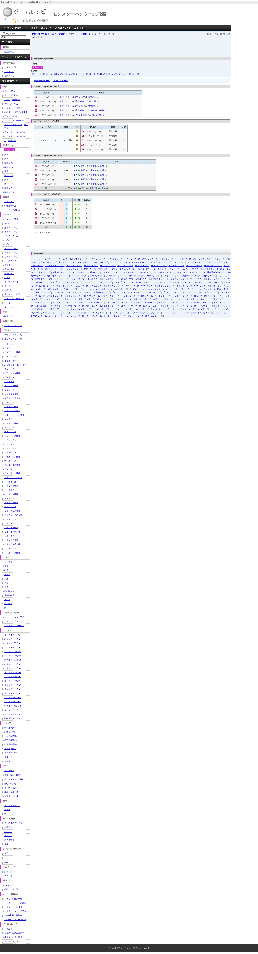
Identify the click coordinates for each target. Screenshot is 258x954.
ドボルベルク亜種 (12, 457)
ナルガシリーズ (81, 286)
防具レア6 (90, 74)
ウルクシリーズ (179, 262)
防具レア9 (123, 74)
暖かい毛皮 (80, 97)
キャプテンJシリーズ (125, 269)
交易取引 (8, 831)
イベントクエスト (12, 710)
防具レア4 (69, 74)
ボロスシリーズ (207, 299)
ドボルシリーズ (179, 282)
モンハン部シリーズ (44, 306)
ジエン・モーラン (12, 411)
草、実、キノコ (11, 282)
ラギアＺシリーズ (43, 309)
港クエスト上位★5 (12, 693)
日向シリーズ (209, 289)
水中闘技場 (9, 595)
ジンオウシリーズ (96, 276)
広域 (102, 166)
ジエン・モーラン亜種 (14, 415)
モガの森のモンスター (14, 823)
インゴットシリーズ (118, 262)
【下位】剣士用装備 (13, 899)
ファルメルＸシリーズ (82, 292)
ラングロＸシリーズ (99, 309)
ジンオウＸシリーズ (115, 276)
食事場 (7, 810)
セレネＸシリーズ (94, 279)
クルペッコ (9, 402)
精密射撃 (93, 166)
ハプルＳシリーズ (101, 289)
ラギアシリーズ (171, 306)
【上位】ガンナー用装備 (15, 911)
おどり (7, 858)
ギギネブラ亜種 (11, 394)
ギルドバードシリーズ (146, 269)
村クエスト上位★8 (12, 668)
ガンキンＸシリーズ (54, 269)
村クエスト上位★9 (12, 672)
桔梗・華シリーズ (106, 269)
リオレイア (9, 523)
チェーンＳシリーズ (216, 279)
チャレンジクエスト (13, 714)
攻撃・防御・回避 (12, 775)
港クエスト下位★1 (12, 677)
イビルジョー (10, 361)
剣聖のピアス (58, 272)
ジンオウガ (9, 419)
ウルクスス (9, 377)
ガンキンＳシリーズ (213, 266)
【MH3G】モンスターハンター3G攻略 (48, 34)
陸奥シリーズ (151, 302)
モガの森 (8, 562)
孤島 (6, 566)
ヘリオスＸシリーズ (122, 299)
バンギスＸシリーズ (155, 289)
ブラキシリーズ (169, 292)
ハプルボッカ (10, 482)
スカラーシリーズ (153, 276)
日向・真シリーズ (43, 292)
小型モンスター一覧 (13, 339)
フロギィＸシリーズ (111, 296)
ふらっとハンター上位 (14, 621)
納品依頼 (8, 827)
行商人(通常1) (10, 736)
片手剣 (7, 99)
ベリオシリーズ (215, 296)
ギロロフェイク (212, 269)
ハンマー (8, 108)
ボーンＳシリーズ (190, 299)
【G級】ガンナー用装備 (15, 919)
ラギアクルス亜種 (12, 511)
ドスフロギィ (10, 448)
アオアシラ (9, 344)
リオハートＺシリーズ (180, 309)
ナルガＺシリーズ (115, 286)
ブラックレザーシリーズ (207, 292)
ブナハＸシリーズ (153, 292)
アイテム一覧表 (11, 219)
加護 (75, 166)
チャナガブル (10, 427)
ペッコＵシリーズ (163, 296)
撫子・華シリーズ (64, 286)
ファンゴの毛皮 (82, 115)
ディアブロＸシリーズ (102, 282)
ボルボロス (9, 498)
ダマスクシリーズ (160, 279)
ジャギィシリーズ (109, 272)
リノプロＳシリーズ (219, 309)
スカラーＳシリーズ (172, 276)
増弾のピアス (127, 279)
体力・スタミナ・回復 (14, 779)
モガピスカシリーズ (203, 302)
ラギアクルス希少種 (13, 515)
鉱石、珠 (8, 290)
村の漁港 (8, 835)
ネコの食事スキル (12, 805)
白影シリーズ (70, 289)
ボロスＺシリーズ (78, 302)
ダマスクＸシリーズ (179, 279)
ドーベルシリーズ (143, 282)
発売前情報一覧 (11, 889)
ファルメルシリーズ (61, 292)
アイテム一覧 (10, 67)
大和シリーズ (60, 306)
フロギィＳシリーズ (91, 296)
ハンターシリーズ (174, 289)
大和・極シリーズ (76, 306)
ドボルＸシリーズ (214, 282)
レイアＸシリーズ (188, 313)
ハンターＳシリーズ (192, 289)
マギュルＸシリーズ (114, 302)
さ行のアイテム (11, 232)
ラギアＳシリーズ (188, 306)
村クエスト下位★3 (12, 647)
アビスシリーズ (217, 259)
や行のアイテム (11, 253)
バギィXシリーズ (54, 289)
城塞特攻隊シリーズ (55, 276)
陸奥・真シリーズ (184, 302)
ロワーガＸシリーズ (154, 316)
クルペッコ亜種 (11, 406)
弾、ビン (8, 303)
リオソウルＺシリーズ (139, 309)
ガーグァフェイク (74, 266)
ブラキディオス (11, 486)
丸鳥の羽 (92, 97)
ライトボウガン (11, 132)
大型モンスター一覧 (13, 335)
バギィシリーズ (218, 286)
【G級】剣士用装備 (13, 915)
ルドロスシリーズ (58, 313)
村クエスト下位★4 (12, 652)
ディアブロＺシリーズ (123, 282)
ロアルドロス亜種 (12, 553)
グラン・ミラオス (12, 398)
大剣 (6, 91)
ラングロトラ (10, 519)
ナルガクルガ (10, 469)
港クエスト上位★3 (12, 685)
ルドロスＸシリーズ (117, 313)
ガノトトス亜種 (11, 386)
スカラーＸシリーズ (191, 276)
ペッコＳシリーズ (145, 296)
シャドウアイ (182, 272)
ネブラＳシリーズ (149, 286)
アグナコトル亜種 (12, 352)
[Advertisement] (91, 46)
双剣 (6, 104)
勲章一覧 (8, 872)
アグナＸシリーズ (132, 259)
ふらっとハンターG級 (14, 625)
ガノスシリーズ (91, 266)
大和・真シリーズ (94, 306)
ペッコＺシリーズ (198, 296)
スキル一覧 (9, 72)
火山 (6, 583)
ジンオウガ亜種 (11, 423)
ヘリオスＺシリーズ (142, 299)
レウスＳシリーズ (222, 313)
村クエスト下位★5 (12, 656)
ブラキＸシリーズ (186, 292)
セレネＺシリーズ (111, 279)
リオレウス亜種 (11, 540)
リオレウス (9, 536)
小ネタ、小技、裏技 (13, 937)
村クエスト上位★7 (12, 664)
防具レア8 (112, 74)
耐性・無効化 (10, 784)
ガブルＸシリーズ (176, 266)
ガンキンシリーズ (194, 266)
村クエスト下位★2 (12, 643)
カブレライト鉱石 (96, 110)
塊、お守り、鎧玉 (12, 294)
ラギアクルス (10, 507)
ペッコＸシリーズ (180, 296)
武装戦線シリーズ (102, 292)
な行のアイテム (11, 240)
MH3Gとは (9, 885)
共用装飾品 (9, 201)
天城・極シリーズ (49, 262)
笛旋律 (24, 112)
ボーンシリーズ (173, 299)
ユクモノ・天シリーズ (153, 306)
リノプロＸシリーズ (40, 313)
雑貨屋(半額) (10, 732)
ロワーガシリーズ (135, 316)
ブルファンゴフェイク (53, 296)
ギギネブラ (9, 390)
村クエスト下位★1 (12, 639)
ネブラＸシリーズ (184, 286)
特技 (6, 862)
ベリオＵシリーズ (51, 299)
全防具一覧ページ (42, 80)
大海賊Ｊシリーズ (143, 279)
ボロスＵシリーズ (43, 302)
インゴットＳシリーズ (139, 262)
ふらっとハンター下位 (14, 617)
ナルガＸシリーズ (98, 286)
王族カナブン (65, 97)
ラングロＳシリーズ (79, 309)
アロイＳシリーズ (100, 262)
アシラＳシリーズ (183, 259)
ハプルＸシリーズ (119, 289)
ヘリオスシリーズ (104, 299)
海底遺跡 (8, 604)
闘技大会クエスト (12, 718)
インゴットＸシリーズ (161, 262)
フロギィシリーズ (72, 296)
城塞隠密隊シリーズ (216, 272)
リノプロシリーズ (200, 309)
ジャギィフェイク (166, 272)
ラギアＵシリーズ (206, 306)
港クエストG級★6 (12, 697)
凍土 (6, 579)
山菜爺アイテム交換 (13, 326)
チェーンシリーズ (198, 279)
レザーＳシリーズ (72, 316)
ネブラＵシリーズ (166, 286)
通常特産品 (9, 269)
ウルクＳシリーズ (196, 262)
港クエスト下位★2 (12, 681)
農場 (6, 844)
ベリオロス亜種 (11, 494)
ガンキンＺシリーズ (73, 269)
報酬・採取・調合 (12, 792)
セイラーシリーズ (60, 279)
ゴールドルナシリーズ (76, 272)
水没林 (7, 574)
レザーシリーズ (56, 316)
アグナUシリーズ (114, 259)
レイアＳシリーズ (171, 313)
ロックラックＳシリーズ (115, 316)
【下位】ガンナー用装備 (15, 903)
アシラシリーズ (166, 259)
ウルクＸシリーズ (214, 262)
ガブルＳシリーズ (159, 266)
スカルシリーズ (209, 276)
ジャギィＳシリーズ (128, 272)
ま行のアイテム (11, 248)
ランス (7, 116)
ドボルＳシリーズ (196, 282)
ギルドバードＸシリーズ (192, 269)
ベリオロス (9, 490)
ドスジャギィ (10, 440)
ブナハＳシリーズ (135, 292)
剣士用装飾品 (10, 206)
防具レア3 (58, 74)
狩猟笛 (7, 112)
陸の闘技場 (9, 591)
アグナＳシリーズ (97, 259)
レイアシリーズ (154, 313)
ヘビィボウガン (11, 136)
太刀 (6, 95)
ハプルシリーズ (84, 289)
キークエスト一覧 (12, 635)
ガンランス (9, 120)
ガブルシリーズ (142, 266)
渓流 (6, 587)
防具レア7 (101, 74)
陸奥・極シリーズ (166, 302)
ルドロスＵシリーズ (97, 313)
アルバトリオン (11, 356)
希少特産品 (9, 273)
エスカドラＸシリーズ (54, 266)
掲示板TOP (9, 52)
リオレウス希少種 (12, 544)
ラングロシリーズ (60, 309)
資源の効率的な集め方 (14, 933)
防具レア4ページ (60, 80)
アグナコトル (10, 348)
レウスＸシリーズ (39, 316)
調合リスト (9, 316)
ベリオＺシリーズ (86, 299)
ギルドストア (10, 757)
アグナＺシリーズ (150, 259)
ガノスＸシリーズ (108, 266)
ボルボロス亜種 (11, 502)
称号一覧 (8, 876)
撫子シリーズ (49, 286)
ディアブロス (10, 431)
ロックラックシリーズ (92, 316)
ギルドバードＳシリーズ (168, 269)
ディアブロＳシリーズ (58, 282)
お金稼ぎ (8, 929)
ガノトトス (9, 381)
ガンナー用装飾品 (12, 210)
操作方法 (14, 91)
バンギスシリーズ (136, 289)
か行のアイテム (11, 228)
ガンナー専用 (10, 788)
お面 (6, 853)
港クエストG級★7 (12, 701)
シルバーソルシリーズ (76, 276)
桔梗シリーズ (90, 269)
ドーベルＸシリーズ (162, 282)
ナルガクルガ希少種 (13, 477)
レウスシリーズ (205, 313)
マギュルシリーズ (96, 302)
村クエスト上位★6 (12, 660)
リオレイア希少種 (12, 532)
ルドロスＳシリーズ (77, 313)
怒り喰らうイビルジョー (15, 365)
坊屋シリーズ (159, 299)
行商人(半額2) (10, 749)
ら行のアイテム (11, 257)
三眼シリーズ (94, 272)
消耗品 (7, 278)
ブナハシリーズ (118, 292)
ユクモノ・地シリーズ (131, 306)
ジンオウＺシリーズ (134, 276)
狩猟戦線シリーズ (197, 272)
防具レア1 (36, 74)
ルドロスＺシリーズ (136, 313)
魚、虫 (7, 286)
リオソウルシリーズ (118, 309)
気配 (83, 166)
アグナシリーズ (81, 259)
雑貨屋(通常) (10, 728)
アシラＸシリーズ (201, 259)
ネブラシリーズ (132, 286)
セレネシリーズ (77, 279)
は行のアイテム (11, 244)
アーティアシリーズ (41, 259)
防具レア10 (134, 74)
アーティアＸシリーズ (62, 259)
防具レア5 (80, 74)
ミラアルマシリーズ (134, 302)
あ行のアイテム (11, 223)
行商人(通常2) (10, 740)
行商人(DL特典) (11, 753)
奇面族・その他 (11, 796)
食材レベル (9, 814)
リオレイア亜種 (11, 527)
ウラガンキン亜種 (12, 373)
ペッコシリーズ (128, 296)
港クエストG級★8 (12, 706)
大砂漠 (7, 599)
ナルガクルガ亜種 (12, 473)
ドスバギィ (9, 444)
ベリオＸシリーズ (68, 299)
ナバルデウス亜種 (12, 465)
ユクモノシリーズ (111, 306)
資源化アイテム (11, 265)
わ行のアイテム (11, 261)
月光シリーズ (45, 272)
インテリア (9, 307)
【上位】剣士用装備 (13, 907)
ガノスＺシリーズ (125, 266)
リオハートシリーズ (160, 309)
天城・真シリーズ (66, 262)
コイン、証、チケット (14, 298)
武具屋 (7, 761)
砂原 (6, 570)
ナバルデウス (10, 461)
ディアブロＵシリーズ (80, 282)
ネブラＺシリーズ (202, 286)
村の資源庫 (9, 840)
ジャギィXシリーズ (147, 272)
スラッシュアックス (13, 124)
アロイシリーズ (83, 262)
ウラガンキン (10, 369)
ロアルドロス (10, 548)
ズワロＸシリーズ (43, 279)
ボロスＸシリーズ (60, 302)
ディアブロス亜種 (12, 436)
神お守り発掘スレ (12, 941)
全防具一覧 (86, 34)
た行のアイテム (11, 236)
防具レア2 (47, 74)
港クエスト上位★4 (12, 689)
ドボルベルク (10, 452)
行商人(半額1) (10, 744)
